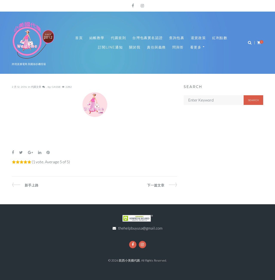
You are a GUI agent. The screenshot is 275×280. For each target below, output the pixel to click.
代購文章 (36, 86)
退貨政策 (198, 38)
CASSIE (56, 86)
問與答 (178, 47)
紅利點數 (219, 38)
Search (253, 100)
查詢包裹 (176, 38)
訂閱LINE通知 (110, 47)
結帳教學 (96, 38)
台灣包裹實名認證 (147, 38)
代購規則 (118, 38)
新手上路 (31, 185)
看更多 (196, 47)
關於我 (135, 47)
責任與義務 (156, 47)
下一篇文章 (155, 185)
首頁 (79, 38)
